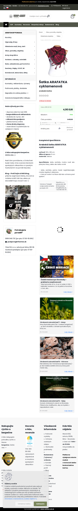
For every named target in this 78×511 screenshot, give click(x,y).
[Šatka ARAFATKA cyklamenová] (56, 60)
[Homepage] (6, 24)
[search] (48, 16)
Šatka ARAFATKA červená (65, 226)
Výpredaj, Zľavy (11, 42)
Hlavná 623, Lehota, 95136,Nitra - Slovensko (69, 436)
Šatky (58, 36)
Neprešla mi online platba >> (16, 93)
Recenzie (26, 25)
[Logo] (17, 16)
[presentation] (40, 227)
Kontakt (48, 463)
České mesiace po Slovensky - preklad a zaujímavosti (54, 281)
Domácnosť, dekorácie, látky (16, 73)
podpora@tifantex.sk (17, 242)
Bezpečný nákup (37, 25)
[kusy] (42, 243)
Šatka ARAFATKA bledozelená (47, 224)
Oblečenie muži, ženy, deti (15, 46)
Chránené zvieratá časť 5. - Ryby (52, 401)
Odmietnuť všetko (24, 504)
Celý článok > (68, 292)
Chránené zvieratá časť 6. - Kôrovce (54, 362)
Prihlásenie (57, 6)
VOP (11, 25)
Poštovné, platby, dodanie (16, 88)
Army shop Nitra (11, 55)
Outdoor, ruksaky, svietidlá (15, 60)
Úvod (40, 32)
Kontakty (18, 25)
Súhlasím (40, 504)
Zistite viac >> (10, 155)
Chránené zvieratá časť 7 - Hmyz (53, 322)
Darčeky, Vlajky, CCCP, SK (15, 68)
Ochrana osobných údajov (48, 441)
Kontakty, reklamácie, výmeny (17, 83)
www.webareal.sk (47, 509)
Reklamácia (49, 25)
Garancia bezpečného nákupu (17, 98)
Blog (57, 25)
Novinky (8, 37)
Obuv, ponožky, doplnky (14, 51)
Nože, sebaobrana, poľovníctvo (17, 64)
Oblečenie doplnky (47, 36)
